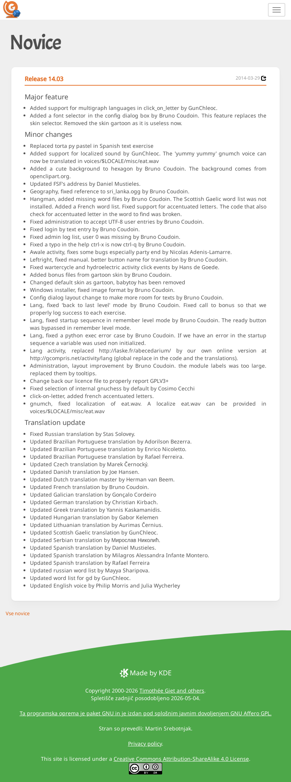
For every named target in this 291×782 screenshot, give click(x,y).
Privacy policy (145, 743)
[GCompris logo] (16, 9)
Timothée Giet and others (171, 690)
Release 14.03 (44, 79)
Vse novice (18, 613)
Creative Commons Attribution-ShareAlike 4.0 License (181, 758)
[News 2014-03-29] (263, 78)
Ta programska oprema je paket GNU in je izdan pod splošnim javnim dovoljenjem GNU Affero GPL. (146, 713)
